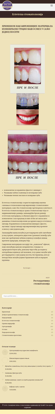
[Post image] (5, 352)
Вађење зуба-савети (16, 387)
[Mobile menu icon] (51, 5)
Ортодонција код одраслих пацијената (23, 350)
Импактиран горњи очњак (19, 358)
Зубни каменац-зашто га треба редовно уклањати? (24, 380)
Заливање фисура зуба (13, 373)
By (26, 268)
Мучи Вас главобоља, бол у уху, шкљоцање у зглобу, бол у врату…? (29, 366)
